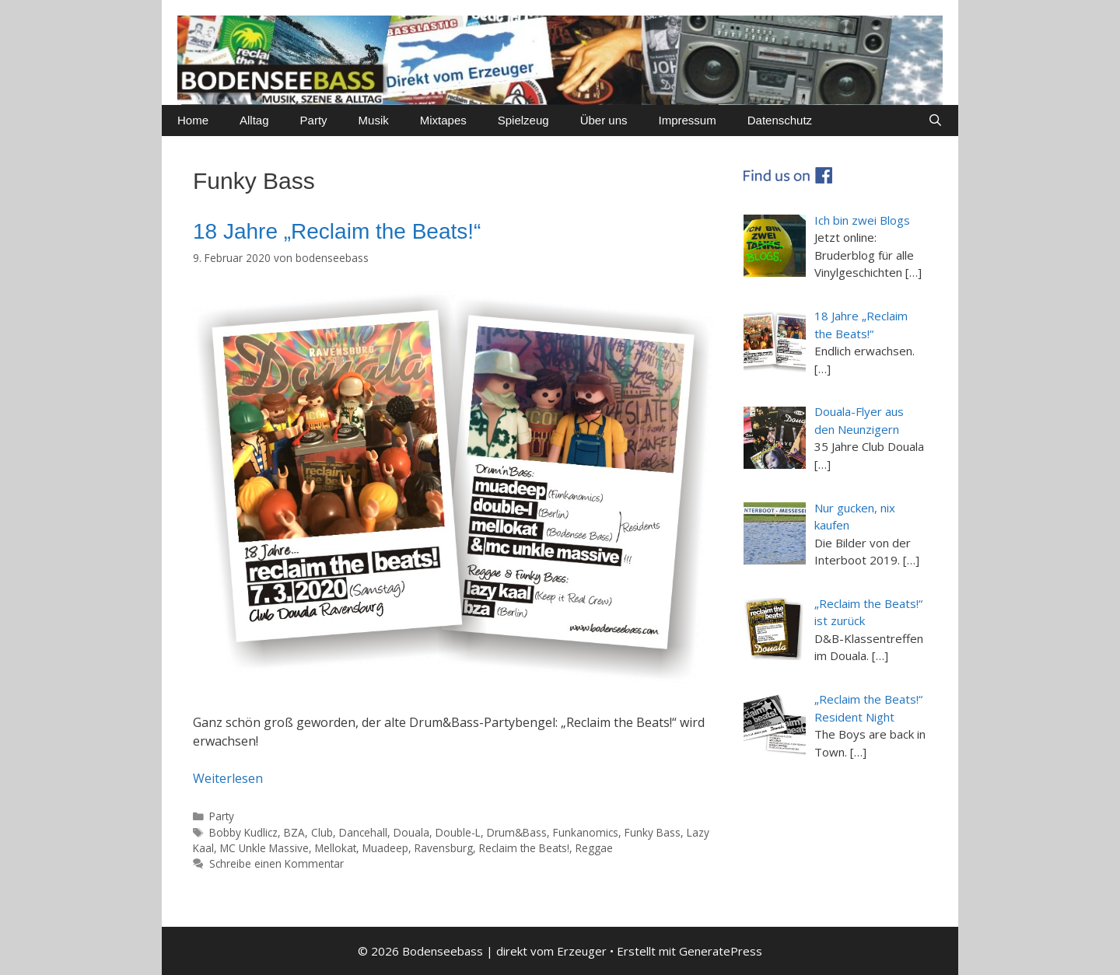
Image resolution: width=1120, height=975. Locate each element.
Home (192, 120)
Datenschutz (779, 120)
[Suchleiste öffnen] (935, 120)
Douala (411, 832)
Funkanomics (585, 832)
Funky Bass (653, 832)
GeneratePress (720, 951)
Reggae (594, 847)
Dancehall (363, 832)
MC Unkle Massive (264, 847)
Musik (374, 120)
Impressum (687, 120)
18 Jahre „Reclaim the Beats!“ (337, 231)
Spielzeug (523, 120)
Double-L (458, 832)
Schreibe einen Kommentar (276, 863)
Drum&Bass (517, 832)
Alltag (254, 120)
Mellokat (335, 847)
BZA (294, 832)
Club (322, 832)
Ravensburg (444, 847)
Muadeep (385, 847)
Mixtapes (443, 120)
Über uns (604, 120)
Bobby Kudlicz (243, 832)
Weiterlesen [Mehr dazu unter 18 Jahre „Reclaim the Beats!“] (228, 778)
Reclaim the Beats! (524, 847)
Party (313, 120)
